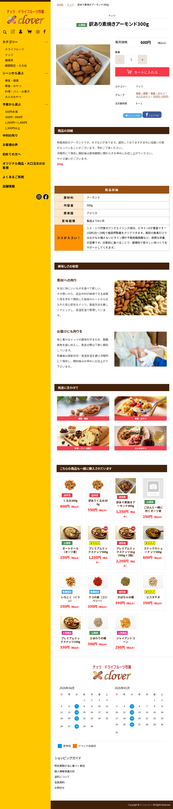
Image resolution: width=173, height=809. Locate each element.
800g (60, 164)
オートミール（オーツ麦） (70, 550)
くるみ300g (70, 500)
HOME (60, 4)
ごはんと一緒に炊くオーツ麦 (153, 509)
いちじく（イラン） (70, 599)
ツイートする (133, 115)
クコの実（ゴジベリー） (98, 599)
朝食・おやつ (13, 86)
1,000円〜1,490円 (16, 122)
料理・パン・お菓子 (17, 91)
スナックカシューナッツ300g (153, 550)
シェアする (152, 115)
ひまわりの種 (98, 638)
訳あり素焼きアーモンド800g (125, 504)
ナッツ (9, 55)
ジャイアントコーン (125, 640)
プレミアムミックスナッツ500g (98, 550)
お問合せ (59, 787)
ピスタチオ (153, 597)
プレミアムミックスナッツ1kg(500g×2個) (125, 551)
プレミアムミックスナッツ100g (70, 640)
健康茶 (9, 60)
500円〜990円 (13, 117)
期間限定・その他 (16, 65)
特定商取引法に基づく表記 (69, 765)
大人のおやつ (13, 97)
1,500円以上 (12, 128)
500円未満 (11, 112)
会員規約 (59, 782)
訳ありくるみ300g (98, 502)
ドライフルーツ (14, 49)
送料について (62, 776)
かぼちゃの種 (126, 597)
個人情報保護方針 (64, 771)
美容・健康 (12, 80)
